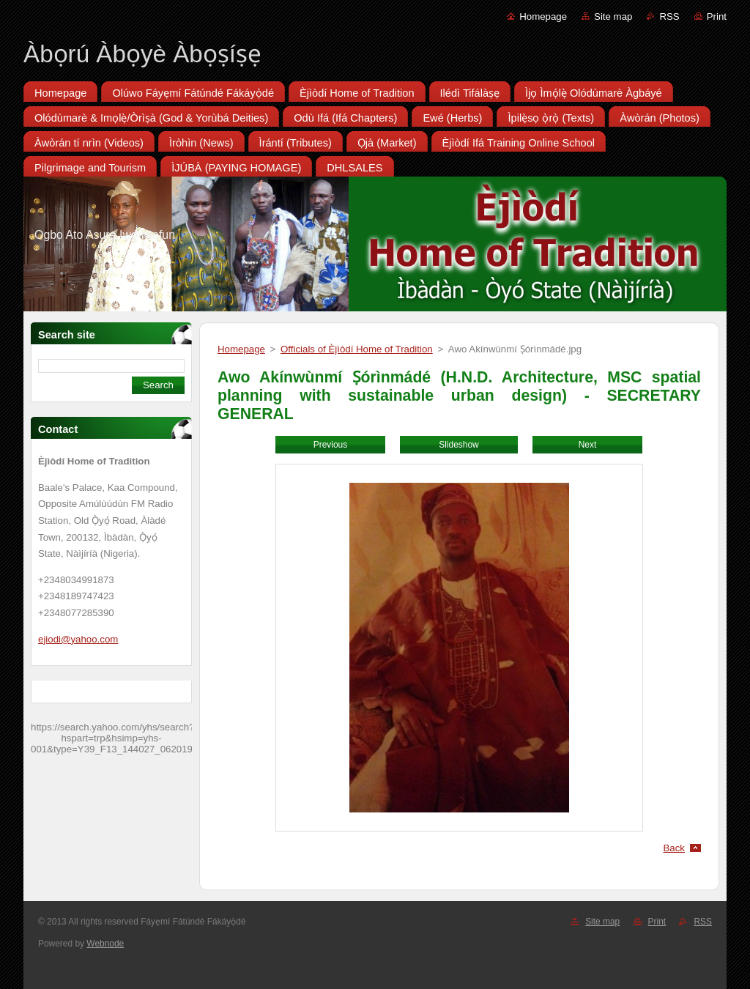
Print (717, 16)
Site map (613, 16)
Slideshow (458, 445)
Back (675, 847)
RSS (669, 16)
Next (588, 445)
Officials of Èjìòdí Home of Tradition (357, 349)
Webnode (105, 943)
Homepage (543, 16)
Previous (330, 445)
